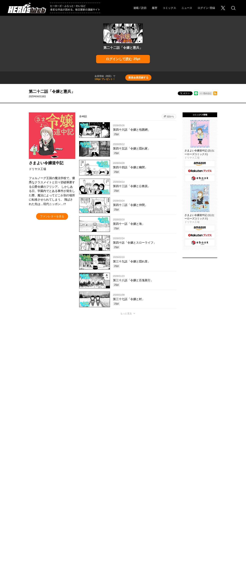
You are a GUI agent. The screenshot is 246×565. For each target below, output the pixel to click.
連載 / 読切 (139, 7)
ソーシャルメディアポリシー (169, 524)
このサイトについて (108, 524)
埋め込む (207, 93)
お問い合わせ (50, 524)
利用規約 (194, 524)
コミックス (169, 7)
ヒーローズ (84, 510)
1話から (170, 116)
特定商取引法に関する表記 (219, 524)
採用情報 (32, 524)
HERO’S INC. (121, 533)
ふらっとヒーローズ (123, 510)
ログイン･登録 (206, 7)
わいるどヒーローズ (162, 510)
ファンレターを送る (52, 216)
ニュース (186, 7)
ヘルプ (88, 524)
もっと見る (126, 313)
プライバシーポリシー (136, 524)
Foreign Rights (71, 524)
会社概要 (17, 524)
